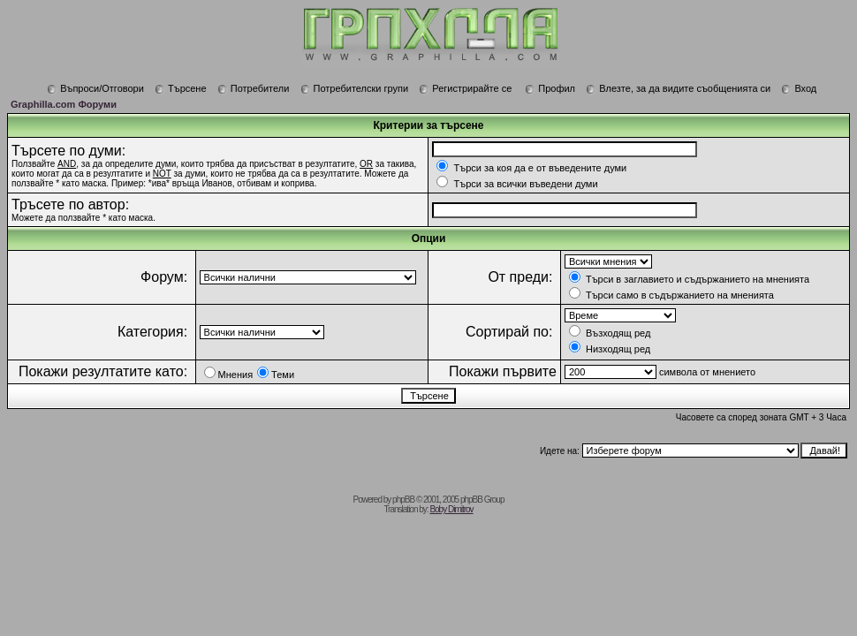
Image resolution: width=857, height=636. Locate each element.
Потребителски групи (354, 88)
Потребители (253, 88)
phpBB (403, 499)
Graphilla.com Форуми (64, 104)
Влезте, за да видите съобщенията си (678, 88)
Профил (550, 88)
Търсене (181, 88)
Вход (798, 88)
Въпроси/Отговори (95, 88)
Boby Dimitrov (451, 509)
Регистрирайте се (465, 88)
